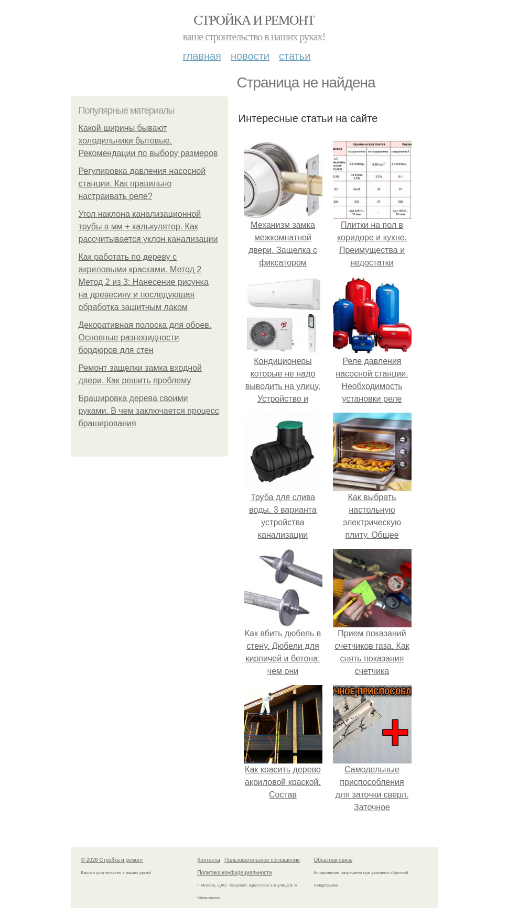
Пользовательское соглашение (262, 860)
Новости (250, 56)
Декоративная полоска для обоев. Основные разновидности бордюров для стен (145, 337)
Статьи (294, 56)
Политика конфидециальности (235, 873)
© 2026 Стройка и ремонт (112, 860)
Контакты (209, 860)
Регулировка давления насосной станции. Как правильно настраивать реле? (142, 184)
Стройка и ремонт (254, 20)
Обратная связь (333, 860)
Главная (202, 56)
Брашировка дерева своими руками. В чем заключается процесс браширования (149, 411)
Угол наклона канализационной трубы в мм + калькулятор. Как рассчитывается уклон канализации (148, 226)
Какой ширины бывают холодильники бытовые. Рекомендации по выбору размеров (148, 141)
